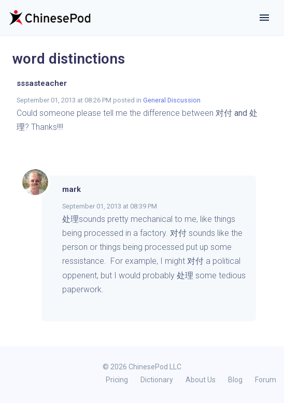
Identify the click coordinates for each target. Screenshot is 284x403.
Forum (265, 380)
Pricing (117, 380)
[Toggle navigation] (264, 17)
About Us (201, 380)
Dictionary (156, 380)
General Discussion (172, 100)
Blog (235, 380)
